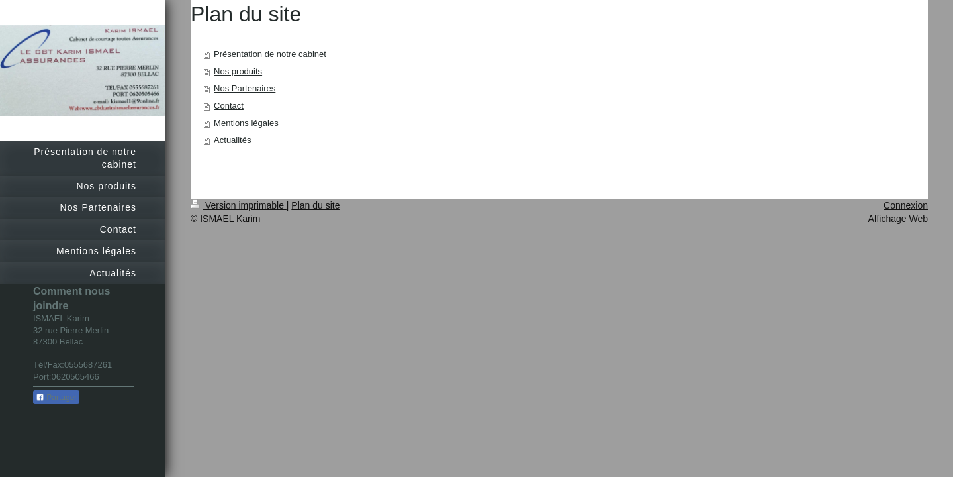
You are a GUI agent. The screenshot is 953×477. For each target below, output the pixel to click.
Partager (56, 397)
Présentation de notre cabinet (270, 54)
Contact (229, 106)
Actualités (232, 140)
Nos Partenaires (244, 88)
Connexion (906, 205)
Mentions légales (246, 123)
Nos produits (238, 71)
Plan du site (315, 205)
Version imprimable (239, 205)
